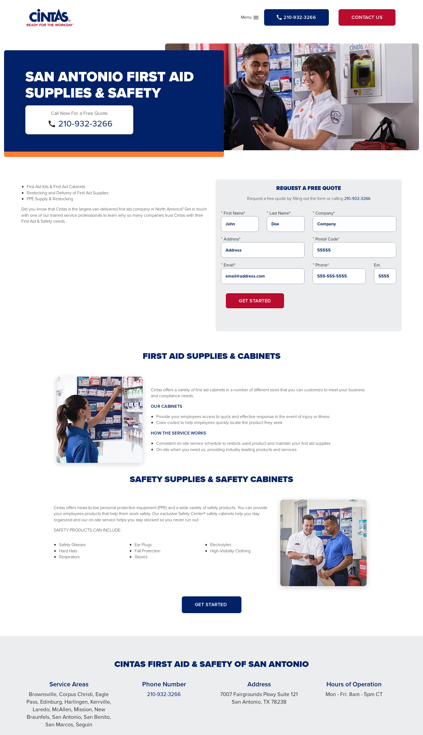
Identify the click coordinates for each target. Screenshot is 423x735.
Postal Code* (327, 239)
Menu (250, 18)
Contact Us (367, 17)
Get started (211, 604)
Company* (325, 213)
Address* (232, 239)
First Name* (234, 213)
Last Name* (280, 213)
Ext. (377, 265)
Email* (229, 265)
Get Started (255, 300)
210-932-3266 (85, 123)
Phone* (322, 265)
